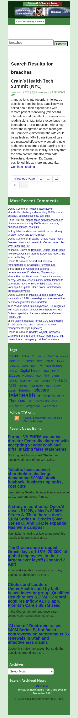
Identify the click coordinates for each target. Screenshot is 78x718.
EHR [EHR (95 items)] (55, 370)
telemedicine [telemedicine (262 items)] (51, 395)
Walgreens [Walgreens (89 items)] (33, 406)
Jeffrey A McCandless (20, 231)
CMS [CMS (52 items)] (33, 366)
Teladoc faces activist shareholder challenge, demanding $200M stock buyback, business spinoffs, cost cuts (35, 212)
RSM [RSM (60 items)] (49, 385)
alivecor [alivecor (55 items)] (41, 356)
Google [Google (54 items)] (55, 375)
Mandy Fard (14, 276)
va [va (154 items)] (11, 406)
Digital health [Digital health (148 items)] (30, 370)
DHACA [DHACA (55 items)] (13, 371)
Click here (42, 686)
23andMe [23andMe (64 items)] (14, 356)
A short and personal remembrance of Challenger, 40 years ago (32, 270)
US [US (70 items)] (61, 401)
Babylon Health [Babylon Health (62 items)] (33, 361)
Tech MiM (13, 306)
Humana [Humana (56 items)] (45, 380)
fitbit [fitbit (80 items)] (46, 375)
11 (15, 185)
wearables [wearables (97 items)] (50, 406)
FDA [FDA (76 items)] (38, 375)
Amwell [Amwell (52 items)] (64, 356)
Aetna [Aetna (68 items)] (25, 356)
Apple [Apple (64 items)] (12, 361)
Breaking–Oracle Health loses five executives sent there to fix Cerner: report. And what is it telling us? (36, 242)
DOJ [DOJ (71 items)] (47, 370)
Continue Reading (23, 166)
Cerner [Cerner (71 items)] (49, 360)
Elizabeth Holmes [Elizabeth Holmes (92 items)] (21, 375)
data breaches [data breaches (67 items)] (54, 366)
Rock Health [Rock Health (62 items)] (36, 385)
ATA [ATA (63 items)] (20, 361)
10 (56, 178)
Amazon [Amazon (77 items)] (52, 356)
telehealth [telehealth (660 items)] (22, 395)
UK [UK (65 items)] (29, 401)
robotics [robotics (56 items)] (23, 385)
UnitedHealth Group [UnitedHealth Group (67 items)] (45, 401)
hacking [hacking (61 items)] (13, 380)
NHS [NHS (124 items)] (12, 385)
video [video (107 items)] (19, 406)
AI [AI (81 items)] (32, 356)
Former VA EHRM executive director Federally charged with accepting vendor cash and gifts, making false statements (38, 442)
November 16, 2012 (20, 92)
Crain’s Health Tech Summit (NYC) (32, 83)
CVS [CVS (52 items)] (41, 366)
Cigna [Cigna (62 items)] (25, 366)
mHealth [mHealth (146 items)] (59, 380)
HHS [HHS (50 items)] (36, 380)
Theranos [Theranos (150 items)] (17, 400)
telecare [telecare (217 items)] (41, 390)
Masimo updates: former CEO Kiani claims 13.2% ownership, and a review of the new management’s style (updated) (36, 298)
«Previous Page (24, 178)
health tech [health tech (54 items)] (25, 380)
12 (23, 185)
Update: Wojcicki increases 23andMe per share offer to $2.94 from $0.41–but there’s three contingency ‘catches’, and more (36, 336)
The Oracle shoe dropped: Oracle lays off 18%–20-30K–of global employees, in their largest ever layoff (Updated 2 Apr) (38, 555)
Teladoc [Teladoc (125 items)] (25, 390)
